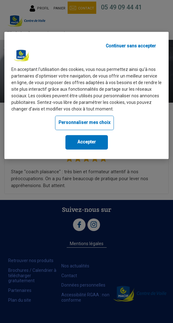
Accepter (86, 141)
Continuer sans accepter (131, 46)
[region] (86, 95)
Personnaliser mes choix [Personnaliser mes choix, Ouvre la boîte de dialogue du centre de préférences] (84, 122)
